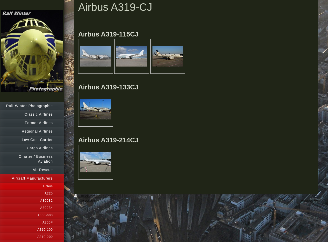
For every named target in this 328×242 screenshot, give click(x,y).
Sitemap (109, 196)
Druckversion (87, 196)
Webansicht (309, 201)
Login (314, 196)
